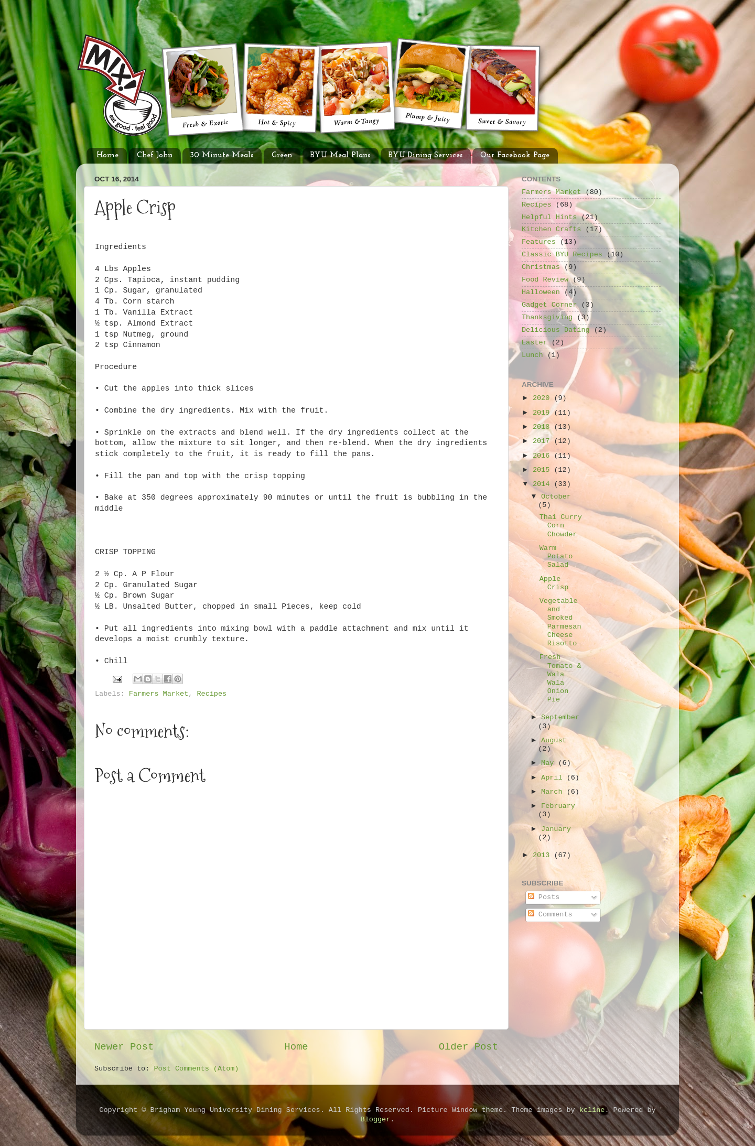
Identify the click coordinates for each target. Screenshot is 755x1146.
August (554, 740)
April (554, 778)
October (556, 497)
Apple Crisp (554, 583)
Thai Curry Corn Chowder (561, 525)
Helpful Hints (549, 217)
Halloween (541, 292)
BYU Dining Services (425, 155)
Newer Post (124, 1047)
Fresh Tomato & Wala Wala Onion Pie (560, 678)
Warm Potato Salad (556, 556)
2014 (543, 484)
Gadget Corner (549, 305)
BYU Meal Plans (340, 155)
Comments (550, 914)
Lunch (532, 355)
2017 (543, 441)
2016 (543, 456)
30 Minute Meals (221, 155)
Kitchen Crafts (551, 229)
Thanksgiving (547, 317)
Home (107, 155)
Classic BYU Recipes (562, 254)
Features (539, 242)
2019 (543, 413)
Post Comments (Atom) (196, 1069)
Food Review (545, 280)
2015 (543, 470)
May (549, 763)
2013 (543, 855)
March (554, 792)
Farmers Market (158, 694)
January (556, 829)
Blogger (376, 1119)
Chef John (154, 155)
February (558, 806)
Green (282, 155)
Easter (534, 343)
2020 (543, 398)
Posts (544, 897)
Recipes (211, 694)
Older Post (468, 1047)
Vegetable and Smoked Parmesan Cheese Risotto (560, 622)
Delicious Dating (556, 330)
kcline (592, 1110)
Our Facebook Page (514, 155)
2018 (543, 427)
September (560, 717)
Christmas (541, 267)
